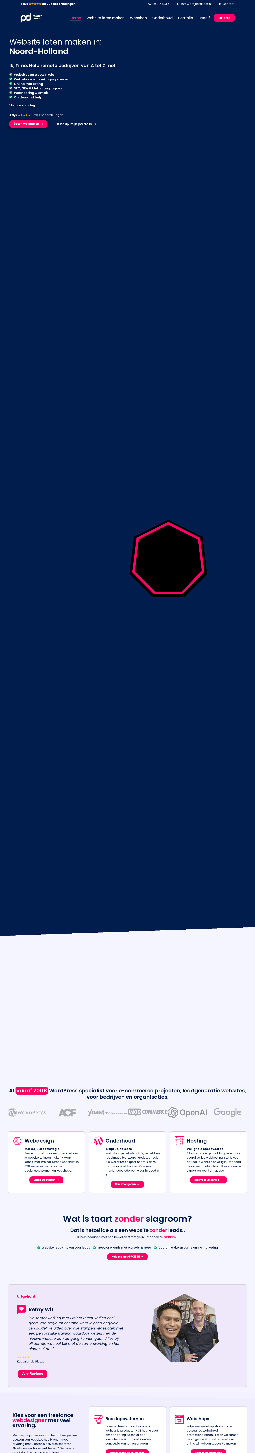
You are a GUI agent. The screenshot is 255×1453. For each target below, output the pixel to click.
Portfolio (185, 17)
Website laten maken (105, 17)
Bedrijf (204, 17)
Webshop (138, 17)
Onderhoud (162, 17)
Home (75, 17)
